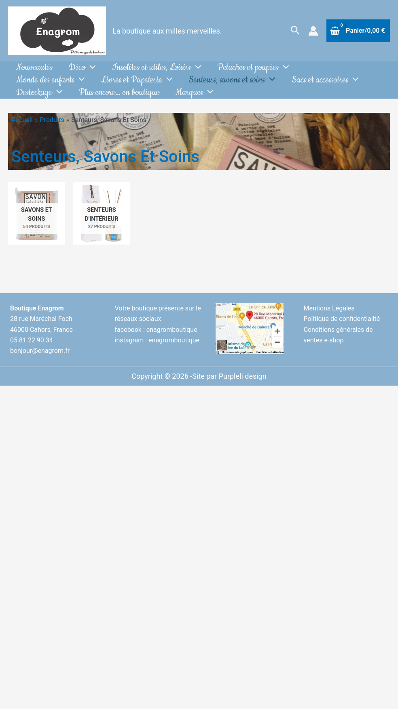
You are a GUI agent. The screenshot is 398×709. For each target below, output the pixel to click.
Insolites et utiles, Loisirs (156, 69)
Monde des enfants (50, 85)
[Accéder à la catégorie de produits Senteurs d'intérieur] (101, 224)
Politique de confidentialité (342, 330)
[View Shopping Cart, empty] (358, 30)
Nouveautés (34, 69)
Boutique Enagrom (37, 319)
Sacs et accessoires (325, 85)
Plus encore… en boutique (119, 102)
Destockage (39, 102)
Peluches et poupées (253, 69)
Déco (82, 69)
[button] (295, 31)
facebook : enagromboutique (156, 341)
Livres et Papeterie (137, 85)
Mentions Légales (329, 319)
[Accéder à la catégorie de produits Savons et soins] (36, 224)
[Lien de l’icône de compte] (313, 31)
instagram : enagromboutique (157, 351)
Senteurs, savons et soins (231, 85)
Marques (195, 102)
